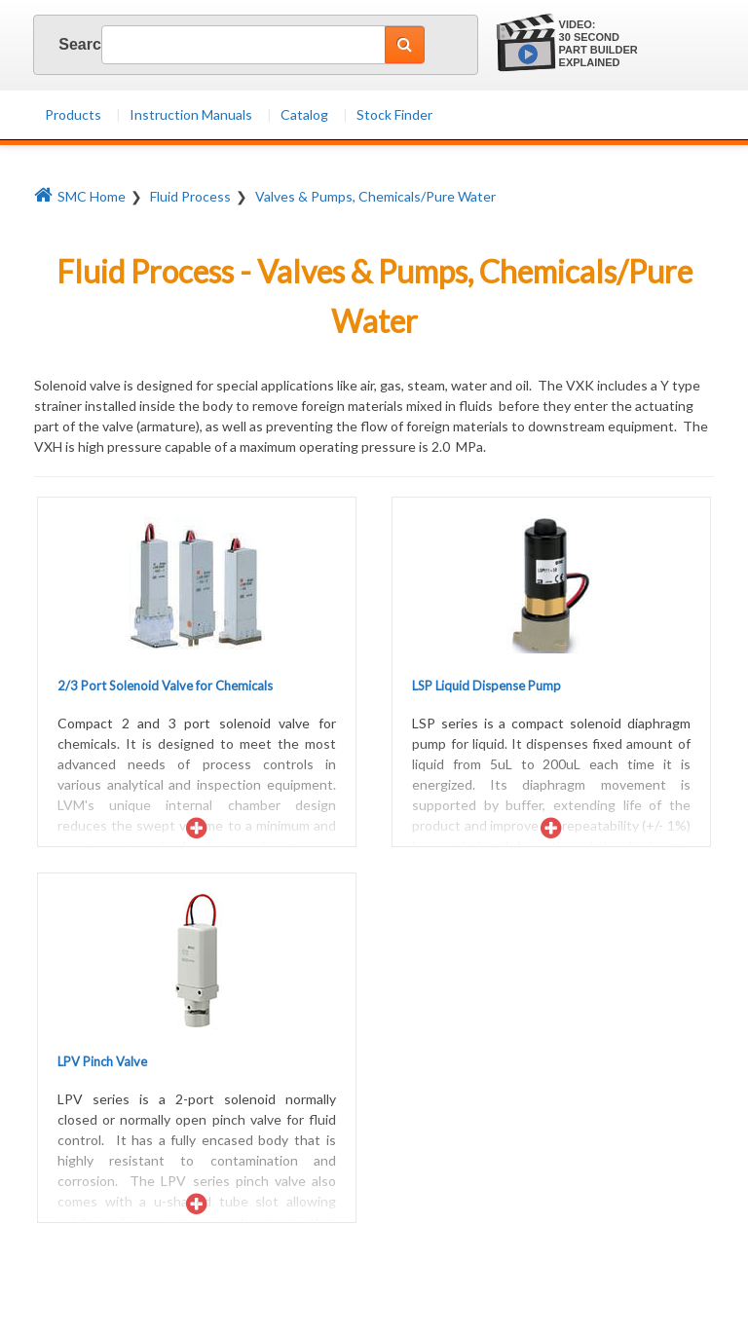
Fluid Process (190, 196)
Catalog (304, 114)
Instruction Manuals (191, 114)
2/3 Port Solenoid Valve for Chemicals (165, 685)
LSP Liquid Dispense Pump (486, 685)
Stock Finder (394, 114)
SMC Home (80, 196)
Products (73, 114)
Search (64, 44)
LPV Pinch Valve (102, 1061)
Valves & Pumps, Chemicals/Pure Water (375, 196)
